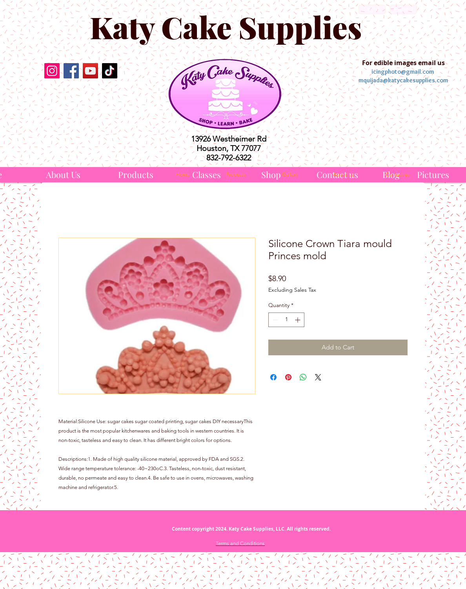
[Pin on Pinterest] (288, 377)
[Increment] (298, 320)
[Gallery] (290, 174)
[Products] (135, 174)
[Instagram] (52, 70)
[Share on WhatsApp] (303, 377)
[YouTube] (90, 70)
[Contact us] (397, 174)
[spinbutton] (286, 320)
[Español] (403, 9)
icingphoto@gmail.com (402, 71)
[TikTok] (109, 70)
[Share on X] (318, 377)
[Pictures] (433, 174)
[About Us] (63, 174)
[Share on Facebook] (273, 377)
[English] (372, 9)
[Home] (182, 174)
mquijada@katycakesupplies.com (403, 80)
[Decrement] (274, 320)
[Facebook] (71, 70)
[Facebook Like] (81, 97)
